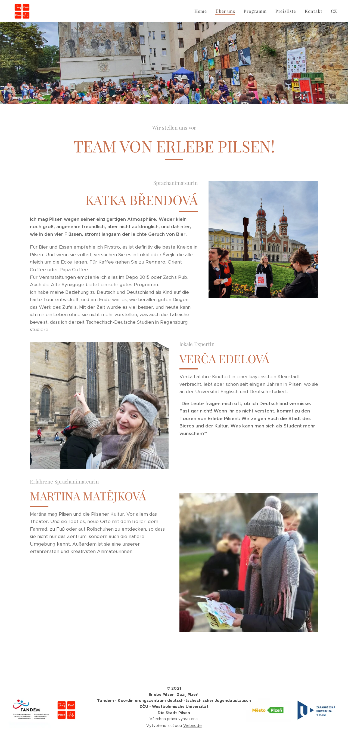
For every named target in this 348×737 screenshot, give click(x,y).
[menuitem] (202, 11)
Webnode (192, 725)
